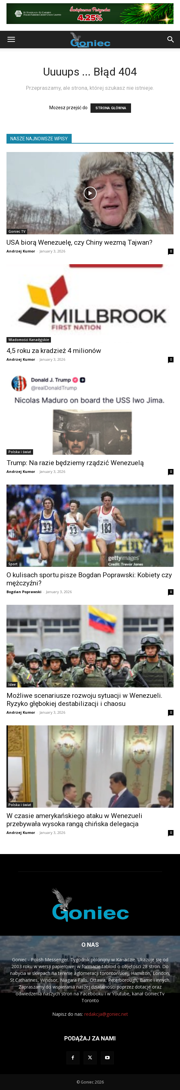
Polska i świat (19, 452)
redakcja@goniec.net (106, 1014)
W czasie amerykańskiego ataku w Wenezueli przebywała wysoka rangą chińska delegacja (74, 820)
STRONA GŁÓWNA (110, 108)
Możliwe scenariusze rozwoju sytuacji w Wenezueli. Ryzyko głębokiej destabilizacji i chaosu (84, 700)
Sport (13, 564)
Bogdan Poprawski (24, 591)
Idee (12, 684)
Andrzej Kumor (20, 251)
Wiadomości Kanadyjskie (28, 339)
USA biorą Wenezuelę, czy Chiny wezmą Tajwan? (79, 242)
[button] (11, 39)
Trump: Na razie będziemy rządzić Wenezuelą (75, 463)
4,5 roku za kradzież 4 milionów (53, 351)
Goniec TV (16, 231)
